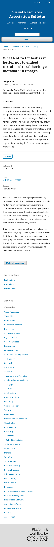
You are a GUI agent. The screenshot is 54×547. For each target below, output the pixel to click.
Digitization (9, 329)
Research (8, 363)
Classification (10, 423)
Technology (9, 359)
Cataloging (8, 431)
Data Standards (10, 427)
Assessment (9, 517)
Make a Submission (15, 263)
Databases (8, 487)
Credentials (9, 414)
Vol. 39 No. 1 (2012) (30, 46)
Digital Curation (10, 337)
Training (7, 410)
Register (38, 2)
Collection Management (14, 495)
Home (5, 46)
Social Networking (12, 444)
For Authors (9, 284)
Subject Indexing (11, 470)
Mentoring (8, 401)
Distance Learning (12, 465)
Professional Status (12, 508)
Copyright (10, 384)
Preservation (9, 346)
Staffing (7, 452)
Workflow (8, 457)
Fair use (9, 388)
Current (10, 22)
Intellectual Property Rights (16, 380)
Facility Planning (11, 350)
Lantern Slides (10, 320)
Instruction (9, 367)
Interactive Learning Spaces (16, 354)
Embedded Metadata (15, 440)
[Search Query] (27, 34)
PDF (9, 156)
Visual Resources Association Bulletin (27, 14)
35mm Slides (9, 316)
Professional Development (15, 418)
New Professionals (12, 397)
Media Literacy (10, 478)
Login (47, 2)
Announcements (38, 22)
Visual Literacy (10, 482)
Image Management (13, 333)
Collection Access (11, 341)
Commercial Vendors (13, 324)
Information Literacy (13, 474)
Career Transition (11, 406)
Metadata (10, 435)
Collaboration (10, 393)
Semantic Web (10, 461)
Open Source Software (14, 504)
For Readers (9, 280)
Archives (22, 22)
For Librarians (10, 288)
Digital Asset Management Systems (19, 491)
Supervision (9, 448)
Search (27, 39)
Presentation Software (14, 499)
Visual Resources (11, 312)
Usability (8, 512)
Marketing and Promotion (16, 376)
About (27, 28)
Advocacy (8, 371)
